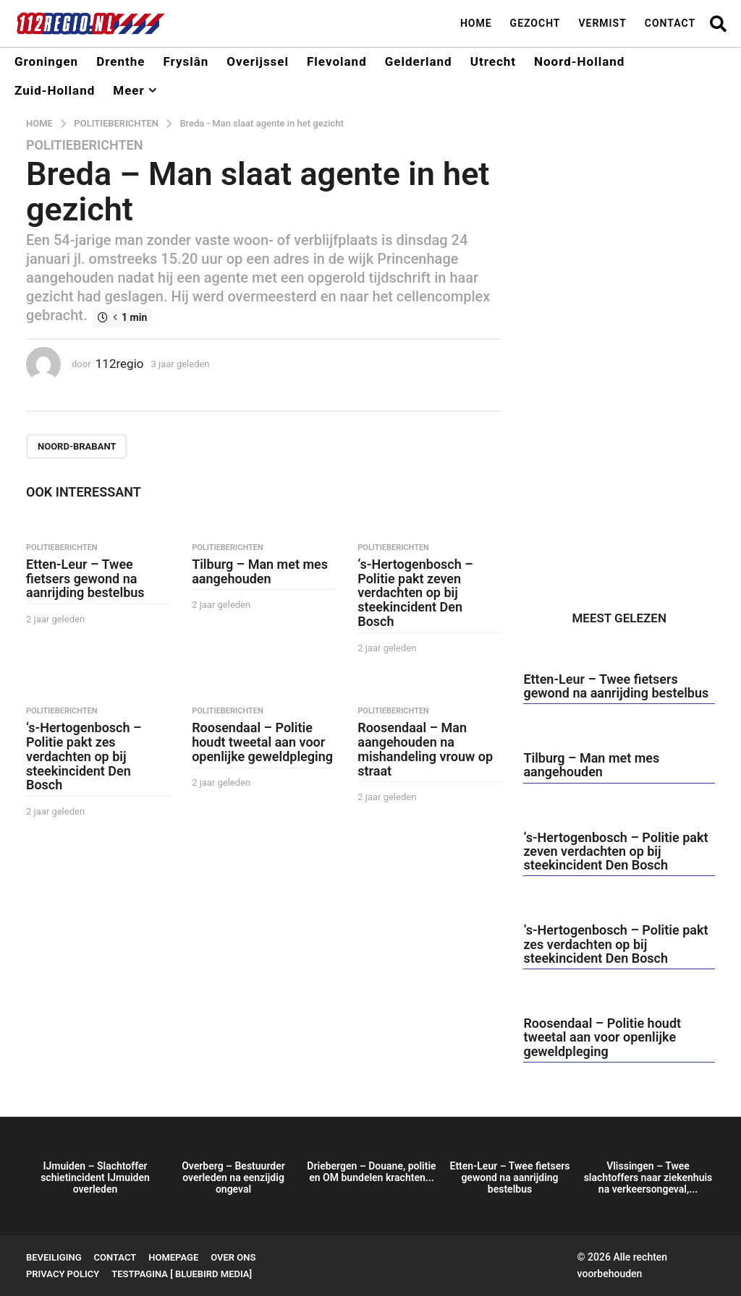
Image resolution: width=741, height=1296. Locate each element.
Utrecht (493, 61)
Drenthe (120, 61)
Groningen (46, 61)
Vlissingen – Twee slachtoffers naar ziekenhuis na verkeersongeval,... (648, 1177)
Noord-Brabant (77, 446)
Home (476, 23)
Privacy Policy (62, 1274)
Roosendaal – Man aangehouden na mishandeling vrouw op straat (425, 749)
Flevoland (337, 61)
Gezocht (535, 23)
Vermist (602, 23)
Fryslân (185, 61)
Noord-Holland (579, 61)
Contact (670, 23)
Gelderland (418, 61)
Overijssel (257, 61)
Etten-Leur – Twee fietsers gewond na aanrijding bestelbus (85, 579)
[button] (718, 23)
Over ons (233, 1257)
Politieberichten (84, 145)
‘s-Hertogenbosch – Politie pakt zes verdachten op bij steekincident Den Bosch (83, 756)
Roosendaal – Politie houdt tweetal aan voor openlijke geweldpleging (262, 742)
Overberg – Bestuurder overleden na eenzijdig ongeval (233, 1177)
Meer (128, 90)
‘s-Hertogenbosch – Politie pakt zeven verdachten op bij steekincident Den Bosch (415, 593)
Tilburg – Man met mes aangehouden (260, 571)
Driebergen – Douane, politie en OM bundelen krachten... (371, 1171)
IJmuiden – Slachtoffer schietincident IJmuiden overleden (95, 1177)
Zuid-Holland (54, 90)
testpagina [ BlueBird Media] (181, 1274)
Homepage (173, 1257)
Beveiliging (54, 1257)
